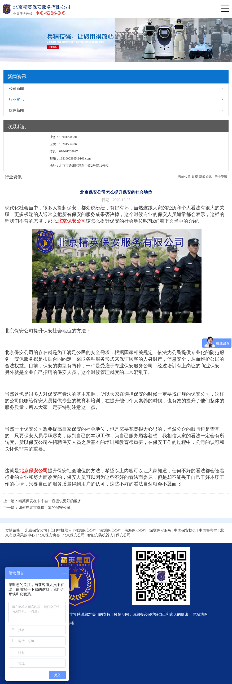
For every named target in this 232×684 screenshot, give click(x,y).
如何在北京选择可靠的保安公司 (44, 508)
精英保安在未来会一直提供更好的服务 (49, 501)
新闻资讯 (205, 177)
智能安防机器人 (100, 535)
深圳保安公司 (110, 530)
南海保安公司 (135, 530)
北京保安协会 (49, 535)
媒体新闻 (16, 110)
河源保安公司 (86, 530)
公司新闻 (16, 89)
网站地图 (200, 614)
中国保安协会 (185, 530)
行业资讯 (16, 100)
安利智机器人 (61, 530)
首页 (195, 177)
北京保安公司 (36, 530)
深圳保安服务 (160, 530)
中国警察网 (208, 530)
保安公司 (123, 535)
